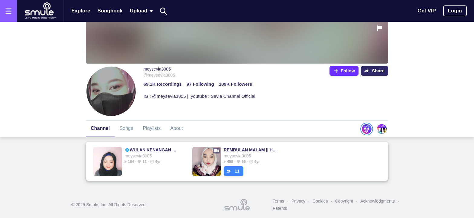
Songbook (109, 11)
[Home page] (40, 11)
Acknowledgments (377, 201)
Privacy (298, 201)
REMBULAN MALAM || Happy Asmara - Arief (251, 149)
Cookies (320, 201)
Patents (280, 208)
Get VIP (426, 11)
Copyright (344, 201)
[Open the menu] (8, 11)
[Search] (163, 11)
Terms (278, 201)
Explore (80, 11)
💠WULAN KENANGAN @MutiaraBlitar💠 (152, 149)
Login (455, 11)
